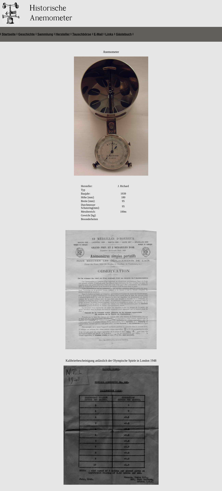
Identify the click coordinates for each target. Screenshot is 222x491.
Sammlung (45, 30)
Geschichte (26, 30)
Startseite (9, 30)
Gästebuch (124, 30)
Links (109, 30)
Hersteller (63, 30)
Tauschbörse (81, 30)
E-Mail (98, 30)
